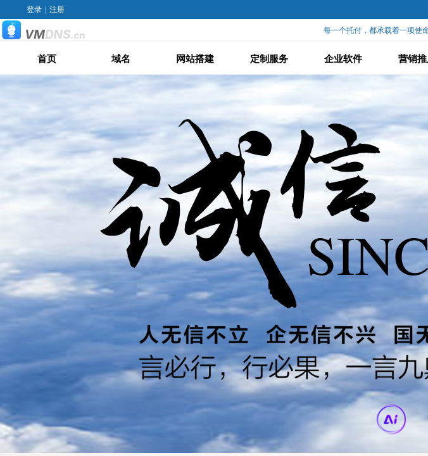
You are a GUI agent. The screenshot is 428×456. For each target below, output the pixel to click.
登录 (34, 9)
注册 (57, 9)
